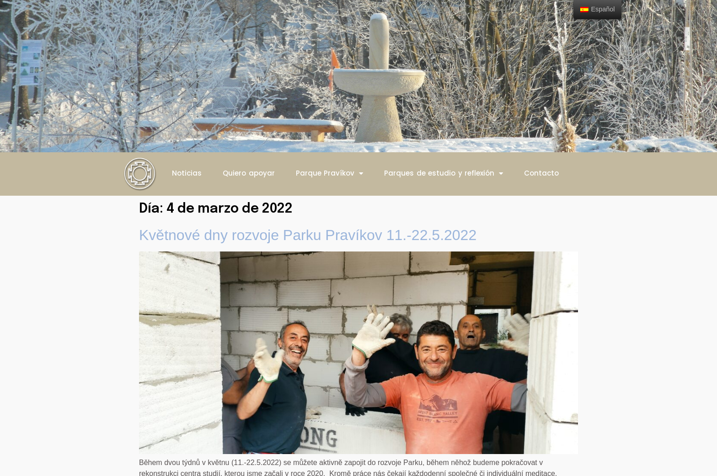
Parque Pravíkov (330, 174)
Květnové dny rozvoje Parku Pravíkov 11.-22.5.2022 (307, 235)
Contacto (541, 173)
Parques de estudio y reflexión (443, 174)
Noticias (187, 173)
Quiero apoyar (249, 173)
